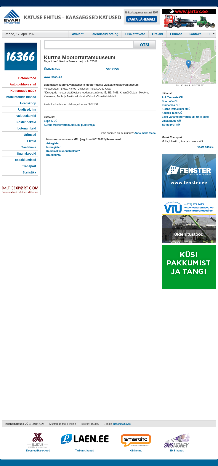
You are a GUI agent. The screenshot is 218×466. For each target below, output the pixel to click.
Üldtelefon (52, 69)
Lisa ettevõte (135, 34)
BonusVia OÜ (170, 101)
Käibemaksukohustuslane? (63, 151)
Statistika (29, 172)
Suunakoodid (26, 153)
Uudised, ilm (27, 109)
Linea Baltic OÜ (171, 120)
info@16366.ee (122, 423)
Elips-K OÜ (51, 121)
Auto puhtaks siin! (23, 84)
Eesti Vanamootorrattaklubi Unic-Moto (185, 116)
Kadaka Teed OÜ (172, 112)
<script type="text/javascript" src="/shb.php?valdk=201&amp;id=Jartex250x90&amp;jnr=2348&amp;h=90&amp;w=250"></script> (189, 18)
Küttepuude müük (23, 90)
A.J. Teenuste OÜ (172, 97)
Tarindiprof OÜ (171, 124)
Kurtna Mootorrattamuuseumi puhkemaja (69, 124)
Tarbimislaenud (84, 449)
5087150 (111, 69)
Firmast (176, 34)
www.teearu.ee (53, 76)
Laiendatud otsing (104, 34)
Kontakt (195, 34)
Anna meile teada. (145, 133)
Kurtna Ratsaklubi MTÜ (176, 109)
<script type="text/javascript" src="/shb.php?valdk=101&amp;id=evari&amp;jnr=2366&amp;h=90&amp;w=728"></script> (81, 18)
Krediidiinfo (53, 155)
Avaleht (78, 34)
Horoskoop (28, 103)
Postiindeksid (26, 122)
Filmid (31, 141)
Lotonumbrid (27, 128)
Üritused (30, 134)
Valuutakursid (26, 116)
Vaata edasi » (205, 147)
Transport (29, 166)
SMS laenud (177, 449)
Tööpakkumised (24, 160)
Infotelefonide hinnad (20, 97)
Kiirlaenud (136, 449)
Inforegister (53, 147)
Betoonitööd (27, 78)
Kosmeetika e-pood (38, 449)
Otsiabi (157, 34)
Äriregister (52, 143)
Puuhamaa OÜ (171, 105)
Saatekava (28, 147)
